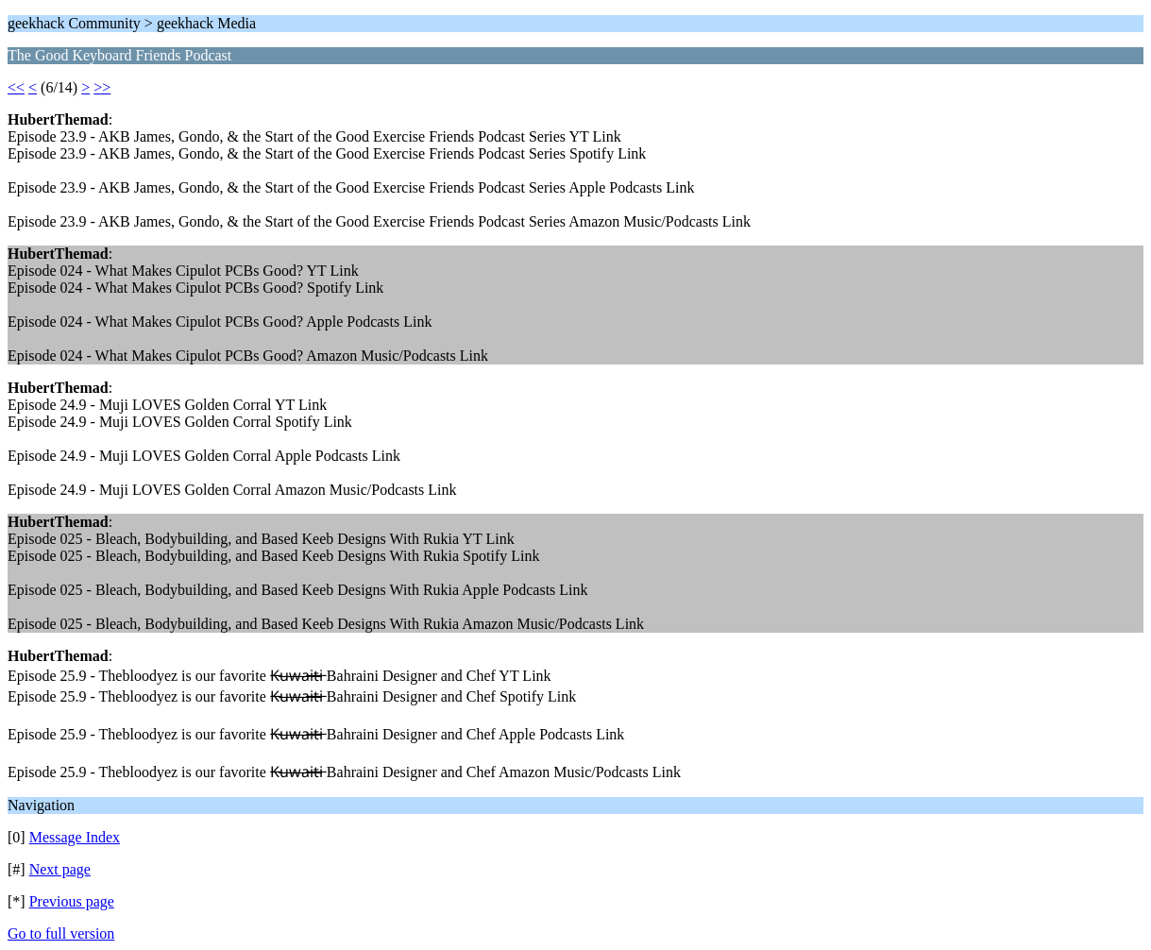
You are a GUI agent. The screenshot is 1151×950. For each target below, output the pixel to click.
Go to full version (61, 933)
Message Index (74, 837)
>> (101, 87)
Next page (60, 869)
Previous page (71, 901)
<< (16, 87)
